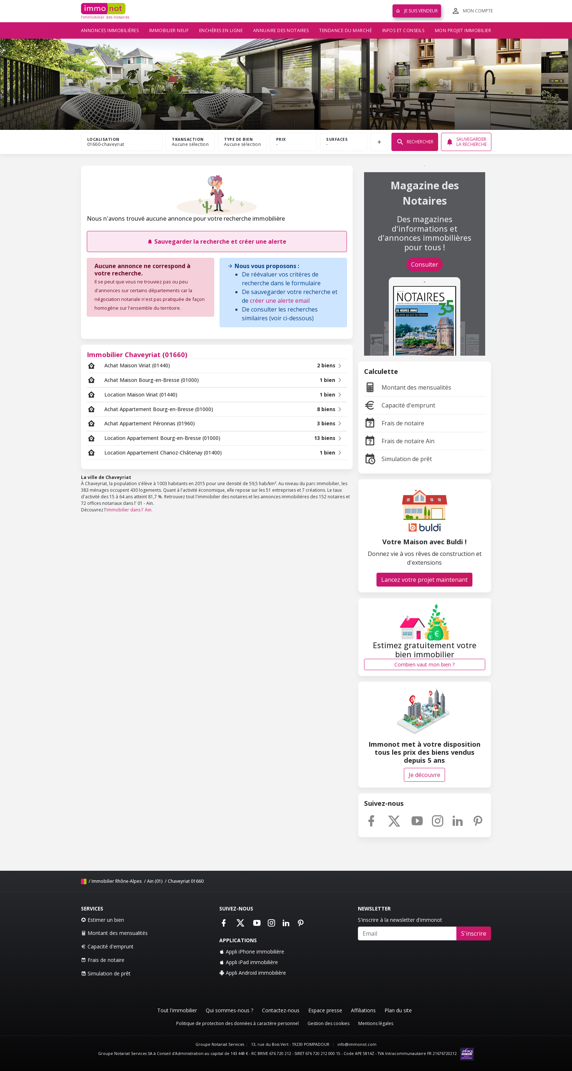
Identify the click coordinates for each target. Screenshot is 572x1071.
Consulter (424, 264)
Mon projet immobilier (463, 30)
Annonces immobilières (110, 30)
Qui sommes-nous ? (229, 1010)
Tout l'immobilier (177, 1010)
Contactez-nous (280, 1010)
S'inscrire (473, 933)
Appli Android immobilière (252, 972)
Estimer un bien (102, 919)
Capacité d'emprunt (399, 405)
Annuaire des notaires (281, 30)
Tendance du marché (345, 30)
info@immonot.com (356, 1044)
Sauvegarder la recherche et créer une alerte (216, 241)
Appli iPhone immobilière (251, 951)
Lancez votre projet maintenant (424, 580)
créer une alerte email (280, 301)
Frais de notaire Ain (399, 441)
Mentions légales (375, 1023)
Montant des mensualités (407, 387)
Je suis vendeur (417, 11)
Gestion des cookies (328, 1023)
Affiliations (363, 1010)
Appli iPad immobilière (248, 962)
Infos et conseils (403, 30)
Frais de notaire (394, 423)
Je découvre (424, 775)
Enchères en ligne (221, 30)
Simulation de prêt (398, 459)
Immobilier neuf (169, 30)
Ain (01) (155, 881)
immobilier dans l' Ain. (129, 510)
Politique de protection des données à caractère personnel (237, 1023)
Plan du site (398, 1010)
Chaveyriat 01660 (186, 881)
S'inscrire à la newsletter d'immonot (400, 919)
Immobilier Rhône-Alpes (117, 881)
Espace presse (325, 1010)
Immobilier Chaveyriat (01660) (137, 354)
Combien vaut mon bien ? (424, 664)
